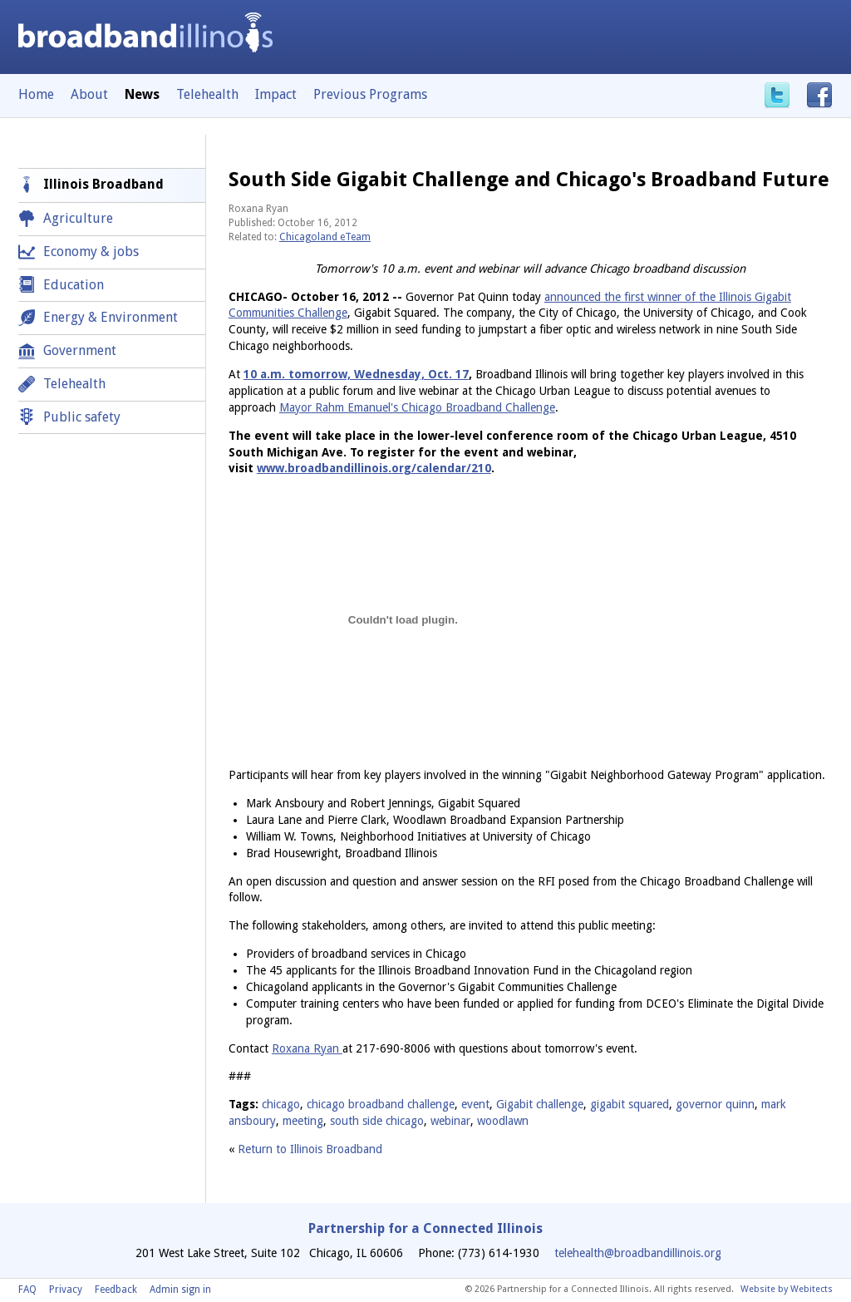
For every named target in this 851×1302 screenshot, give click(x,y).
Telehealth (207, 94)
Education (73, 285)
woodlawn (503, 1120)
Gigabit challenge (539, 1104)
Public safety (82, 417)
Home (36, 94)
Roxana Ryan (307, 1048)
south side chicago (377, 1120)
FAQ (27, 1289)
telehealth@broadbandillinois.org (637, 1253)
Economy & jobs (91, 251)
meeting (303, 1120)
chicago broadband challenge (381, 1104)
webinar (450, 1120)
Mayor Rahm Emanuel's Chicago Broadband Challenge (417, 407)
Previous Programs (370, 94)
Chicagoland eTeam (325, 237)
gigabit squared (629, 1104)
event (475, 1104)
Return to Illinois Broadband (310, 1149)
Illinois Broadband (103, 184)
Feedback (116, 1289)
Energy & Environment (110, 317)
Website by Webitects (786, 1289)
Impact (276, 94)
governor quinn (715, 1104)
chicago (281, 1104)
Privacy (65, 1289)
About (89, 94)
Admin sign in (180, 1289)
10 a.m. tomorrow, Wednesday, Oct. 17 (356, 374)
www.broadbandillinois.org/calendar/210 (374, 468)
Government (79, 350)
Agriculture (78, 218)
